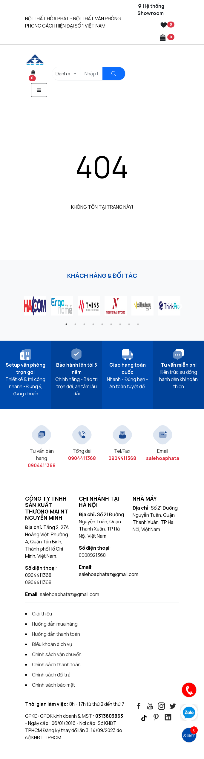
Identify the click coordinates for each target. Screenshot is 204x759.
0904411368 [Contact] (38, 582)
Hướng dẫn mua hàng (55, 624)
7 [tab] (120, 324)
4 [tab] (93, 324)
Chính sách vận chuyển (57, 654)
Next (180, 307)
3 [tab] (84, 324)
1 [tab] (66, 324)
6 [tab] (111, 324)
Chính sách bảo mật (53, 685)
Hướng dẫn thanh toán (56, 634)
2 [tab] (75, 324)
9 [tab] (138, 324)
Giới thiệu (42, 613)
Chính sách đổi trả (51, 674)
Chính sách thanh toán (56, 664)
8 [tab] (129, 324)
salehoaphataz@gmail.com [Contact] (69, 594)
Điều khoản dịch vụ (52, 644)
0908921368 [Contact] (92, 555)
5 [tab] (102, 324)
